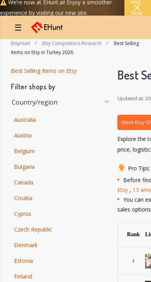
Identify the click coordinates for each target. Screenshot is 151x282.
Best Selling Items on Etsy (44, 70)
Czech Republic (33, 229)
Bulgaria (24, 166)
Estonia (23, 260)
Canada (23, 182)
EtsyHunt (20, 43)
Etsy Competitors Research (72, 43)
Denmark (26, 245)
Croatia (23, 198)
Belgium (24, 151)
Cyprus (22, 213)
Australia (25, 119)
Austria (23, 135)
